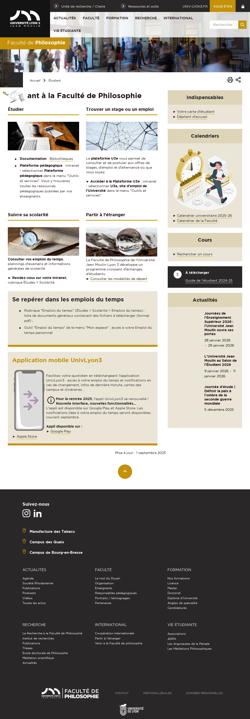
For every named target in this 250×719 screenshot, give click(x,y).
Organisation (104, 583)
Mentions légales (157, 693)
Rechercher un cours (194, 254)
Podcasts (29, 593)
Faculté (91, 18)
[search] (227, 25)
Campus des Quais (47, 542)
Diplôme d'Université (182, 598)
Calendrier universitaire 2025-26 (204, 215)
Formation (117, 18)
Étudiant (55, 80)
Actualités (64, 18)
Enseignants (103, 588)
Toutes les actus (34, 603)
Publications (31, 588)
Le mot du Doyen (107, 578)
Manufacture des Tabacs (52, 531)
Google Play (61, 431)
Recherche (146, 18)
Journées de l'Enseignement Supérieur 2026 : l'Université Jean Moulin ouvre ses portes (218, 323)
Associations (176, 633)
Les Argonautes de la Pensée (188, 643)
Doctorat (174, 593)
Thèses (27, 648)
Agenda (28, 578)
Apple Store (27, 436)
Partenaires (103, 603)
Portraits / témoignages (112, 598)
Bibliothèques (61, 159)
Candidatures (177, 607)
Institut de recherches (38, 638)
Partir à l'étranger (108, 638)
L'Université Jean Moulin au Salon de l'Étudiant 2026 (220, 360)
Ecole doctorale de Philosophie (45, 653)
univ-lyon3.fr (195, 6)
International (178, 18)
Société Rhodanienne (37, 583)
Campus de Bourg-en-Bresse (56, 552)
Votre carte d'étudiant (196, 111)
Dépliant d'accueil (192, 117)
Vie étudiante (67, 31)
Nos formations (178, 578)
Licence (172, 583)
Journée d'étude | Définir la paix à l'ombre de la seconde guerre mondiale (219, 395)
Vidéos (27, 598)
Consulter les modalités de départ (118, 279)
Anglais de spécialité (182, 603)
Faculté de (36, 42)
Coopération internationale (114, 633)
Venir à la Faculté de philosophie (118, 643)
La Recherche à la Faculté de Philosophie (52, 633)
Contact (122, 693)
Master (172, 588)
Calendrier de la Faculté (197, 221)
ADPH (171, 638)
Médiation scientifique (38, 657)
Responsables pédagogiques (116, 593)
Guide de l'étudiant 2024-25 (209, 280)
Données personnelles (204, 693)
